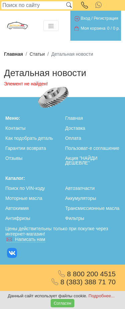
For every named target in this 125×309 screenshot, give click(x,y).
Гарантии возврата (25, 148)
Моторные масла (23, 198)
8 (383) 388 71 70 (83, 282)
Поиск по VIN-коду (25, 188)
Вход (85, 18)
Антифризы (17, 218)
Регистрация (106, 18)
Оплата (73, 138)
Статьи (37, 54)
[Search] (33, 5)
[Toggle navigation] (51, 25)
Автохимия (17, 208)
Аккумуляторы (80, 198)
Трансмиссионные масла (92, 208)
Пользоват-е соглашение (92, 148)
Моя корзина (93, 28)
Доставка (75, 128)
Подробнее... (102, 295)
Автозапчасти (80, 188)
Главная (13, 54)
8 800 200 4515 (87, 274)
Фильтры (74, 218)
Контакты (15, 128)
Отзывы (13, 158)
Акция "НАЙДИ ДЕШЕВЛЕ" (81, 161)
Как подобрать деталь (29, 138)
